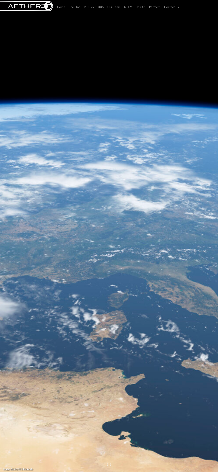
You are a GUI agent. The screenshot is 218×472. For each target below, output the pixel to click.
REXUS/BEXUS (94, 7)
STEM (128, 7)
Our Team (114, 7)
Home (61, 7)
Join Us (140, 7)
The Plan (74, 7)
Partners (154, 7)
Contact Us (171, 7)
